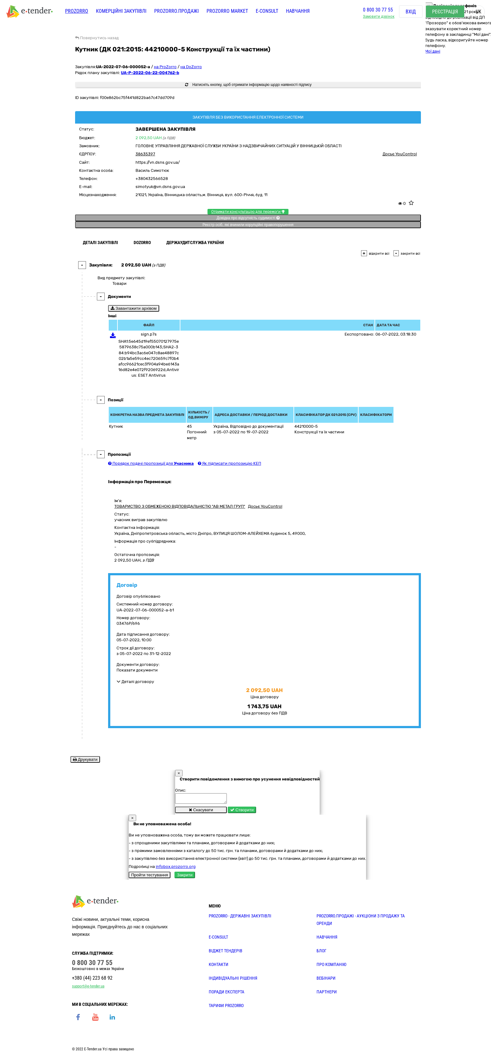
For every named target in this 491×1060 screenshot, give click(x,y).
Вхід (411, 12)
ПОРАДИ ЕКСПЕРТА (226, 993)
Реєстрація (445, 12)
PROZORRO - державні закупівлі (240, 917)
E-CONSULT (267, 12)
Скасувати (201, 811)
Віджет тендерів (225, 952)
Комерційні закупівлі (121, 12)
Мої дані (432, 51)
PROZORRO (76, 12)
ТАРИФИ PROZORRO (226, 1007)
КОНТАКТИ (218, 966)
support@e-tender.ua (88, 988)
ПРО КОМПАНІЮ (331, 966)
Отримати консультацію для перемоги (248, 212)
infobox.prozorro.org (176, 868)
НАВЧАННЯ (327, 938)
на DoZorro (191, 66)
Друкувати (85, 759)
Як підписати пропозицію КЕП (229, 463)
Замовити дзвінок (378, 17)
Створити (242, 811)
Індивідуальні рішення (233, 980)
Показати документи (137, 670)
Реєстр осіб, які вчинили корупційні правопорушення (248, 225)
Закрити (185, 876)
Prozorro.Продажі (176, 12)
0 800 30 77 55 (378, 10)
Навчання (298, 12)
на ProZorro (165, 66)
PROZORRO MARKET (227, 12)
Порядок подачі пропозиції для (151, 463)
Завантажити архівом (134, 308)
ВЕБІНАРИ (326, 980)
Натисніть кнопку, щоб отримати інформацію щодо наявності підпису (248, 84)
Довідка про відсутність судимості (248, 218)
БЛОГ (322, 952)
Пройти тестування (149, 876)
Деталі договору (135, 681)
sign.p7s (149, 334)
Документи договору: (138, 664)
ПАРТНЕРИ (327, 993)
